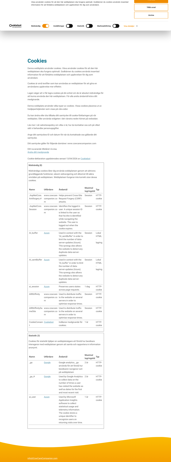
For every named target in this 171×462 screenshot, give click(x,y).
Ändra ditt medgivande (38, 148)
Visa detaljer (129, 33)
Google (47, 359)
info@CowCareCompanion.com (42, 454)
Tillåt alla (151, 6)
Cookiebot (85, 155)
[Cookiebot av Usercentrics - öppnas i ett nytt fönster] (15, 32)
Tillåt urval (151, 14)
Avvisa (151, 22)
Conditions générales (38, 459)
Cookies (55, 459)
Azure (47, 229)
